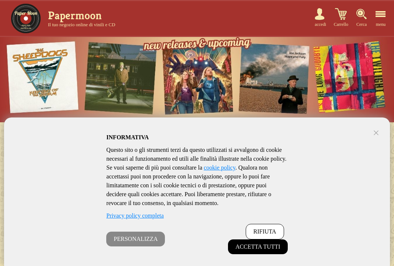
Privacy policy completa (135, 215)
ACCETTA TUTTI (257, 246)
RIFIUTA (264, 231)
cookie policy (219, 167)
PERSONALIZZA (136, 239)
